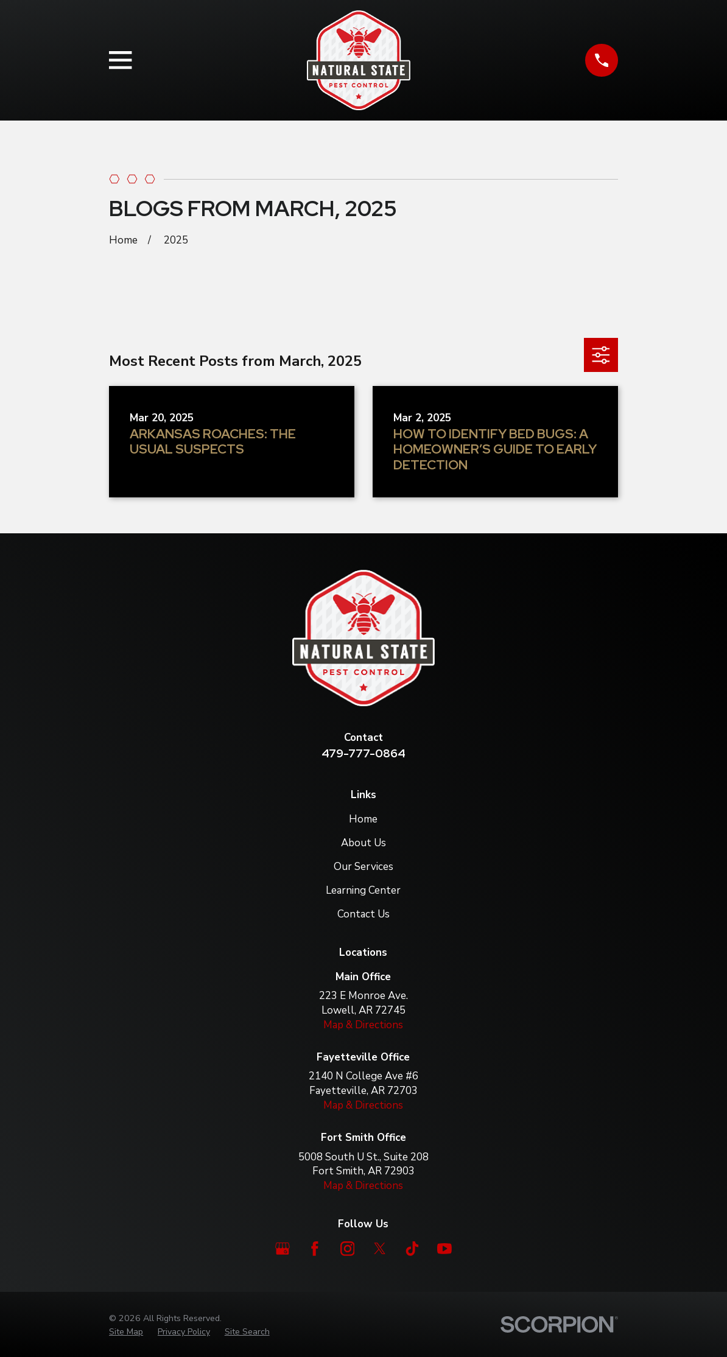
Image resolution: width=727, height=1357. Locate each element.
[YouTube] (444, 1248)
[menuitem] (126, 1332)
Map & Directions (363, 1025)
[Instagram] (347, 1248)
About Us (363, 843)
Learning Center (363, 890)
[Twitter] (380, 1248)
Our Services (363, 867)
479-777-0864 (363, 753)
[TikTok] (412, 1248)
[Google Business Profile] (282, 1248)
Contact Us (363, 914)
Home (363, 819)
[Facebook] (314, 1248)
